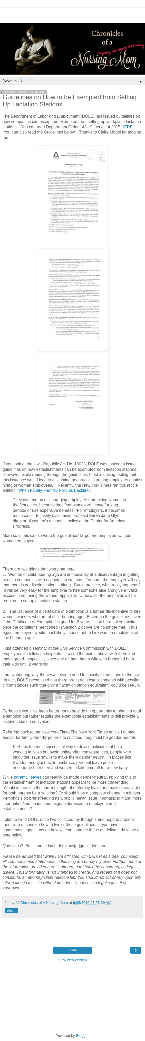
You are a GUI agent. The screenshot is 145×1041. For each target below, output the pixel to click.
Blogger (82, 1036)
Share (11, 911)
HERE (127, 127)
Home (72, 950)
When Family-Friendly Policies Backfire (53, 490)
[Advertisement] (73, 14)
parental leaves (27, 777)
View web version (72, 960)
